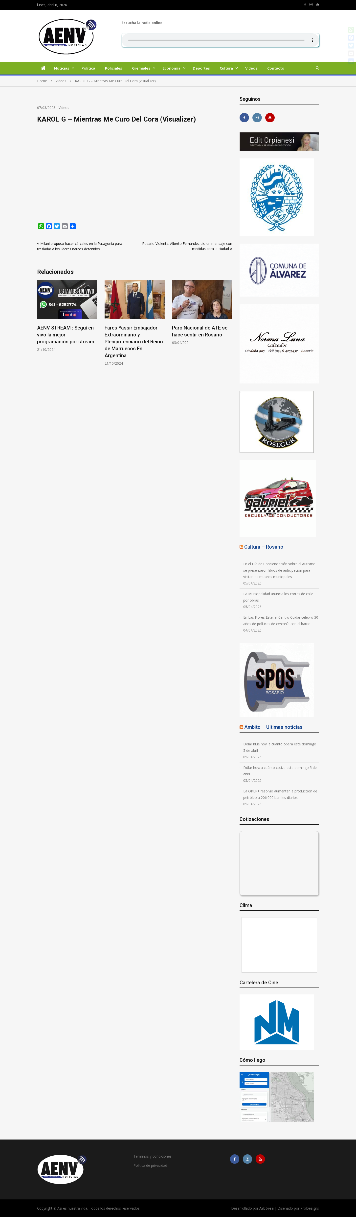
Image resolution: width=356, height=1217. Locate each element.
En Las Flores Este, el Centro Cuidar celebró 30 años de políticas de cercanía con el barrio (280, 620)
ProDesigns (309, 1208)
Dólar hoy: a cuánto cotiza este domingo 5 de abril (280, 770)
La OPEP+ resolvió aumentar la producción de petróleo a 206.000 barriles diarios (280, 794)
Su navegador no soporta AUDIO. (220, 40)
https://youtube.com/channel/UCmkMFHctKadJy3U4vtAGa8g (317, 4)
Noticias (61, 68)
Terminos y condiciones (153, 1156)
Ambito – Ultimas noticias (273, 727)
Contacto (275, 68)
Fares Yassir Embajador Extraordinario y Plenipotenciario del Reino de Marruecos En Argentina (134, 341)
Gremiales (141, 68)
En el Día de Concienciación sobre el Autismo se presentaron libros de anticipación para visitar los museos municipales (279, 570)
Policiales (113, 68)
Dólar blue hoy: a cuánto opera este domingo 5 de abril (279, 747)
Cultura (226, 68)
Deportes (201, 68)
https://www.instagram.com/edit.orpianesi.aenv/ (311, 4)
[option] (67, 316)
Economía (171, 68)
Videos (251, 68)
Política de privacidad (150, 1165)
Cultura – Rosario (263, 547)
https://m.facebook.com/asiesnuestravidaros (305, 4)
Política (88, 68)
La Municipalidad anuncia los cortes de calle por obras (278, 597)
